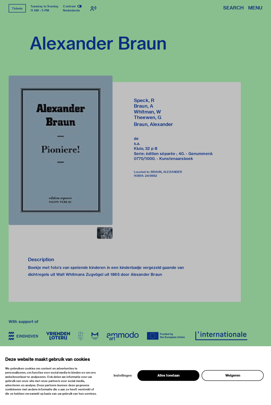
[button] (61, 150)
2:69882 (151, 176)
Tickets (17, 8)
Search (233, 8)
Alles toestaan (168, 375)
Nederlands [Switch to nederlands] (71, 10)
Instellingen (123, 375)
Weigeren (232, 375)
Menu (255, 8)
